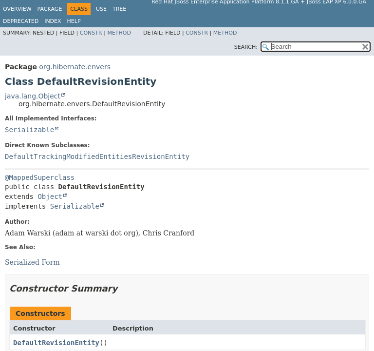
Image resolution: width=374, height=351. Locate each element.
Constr (91, 33)
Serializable (29, 130)
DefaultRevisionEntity (56, 343)
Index (52, 21)
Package (49, 9)
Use (101, 9)
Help (74, 21)
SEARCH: (246, 47)
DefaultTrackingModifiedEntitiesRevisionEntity (97, 156)
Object (49, 196)
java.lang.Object (32, 96)
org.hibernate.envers (75, 67)
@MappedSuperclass (40, 177)
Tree (119, 9)
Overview (17, 9)
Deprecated (20, 21)
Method (119, 33)
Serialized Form (32, 262)
